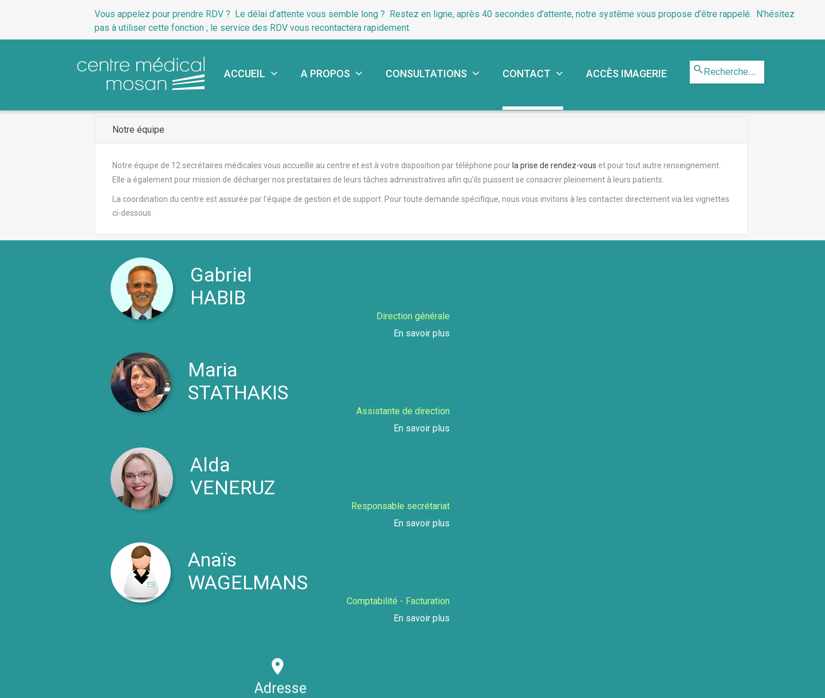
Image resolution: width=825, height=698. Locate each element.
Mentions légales (437, 679)
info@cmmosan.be (593, 513)
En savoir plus (393, 333)
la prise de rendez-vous (554, 165)
